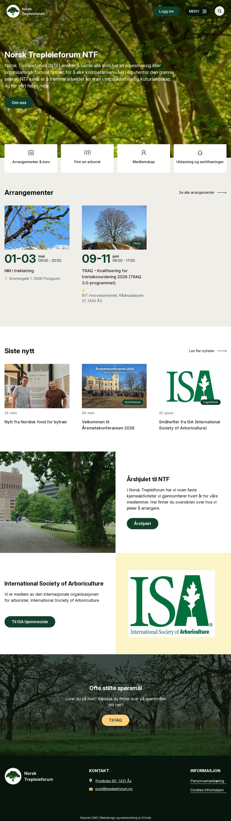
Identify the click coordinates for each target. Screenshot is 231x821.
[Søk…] (219, 11)
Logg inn (166, 11)
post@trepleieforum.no (112, 789)
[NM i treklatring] (37, 268)
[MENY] (197, 11)
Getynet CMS (89, 817)
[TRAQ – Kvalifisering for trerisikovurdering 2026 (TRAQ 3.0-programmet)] (114, 279)
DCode (146, 817)
